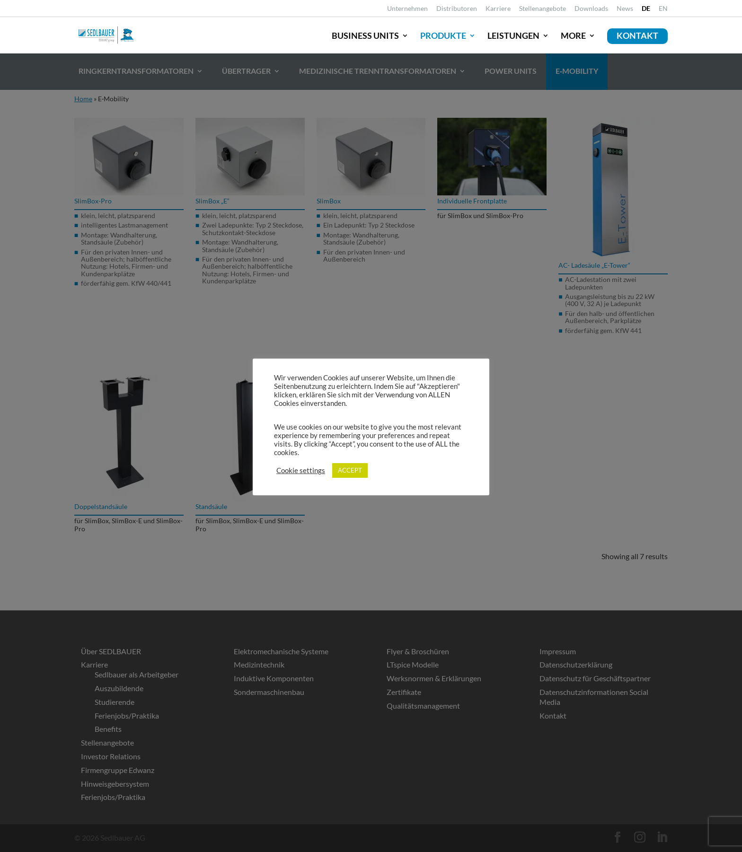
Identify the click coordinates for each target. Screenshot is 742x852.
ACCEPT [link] (350, 470)
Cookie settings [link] (300, 470)
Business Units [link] (365, 35)
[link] (646, 11)
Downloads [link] (591, 8)
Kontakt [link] (637, 35)
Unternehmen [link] (407, 8)
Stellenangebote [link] (542, 8)
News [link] (625, 8)
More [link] (573, 35)
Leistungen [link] (513, 35)
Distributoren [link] (456, 8)
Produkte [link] (443, 35)
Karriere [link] (498, 8)
